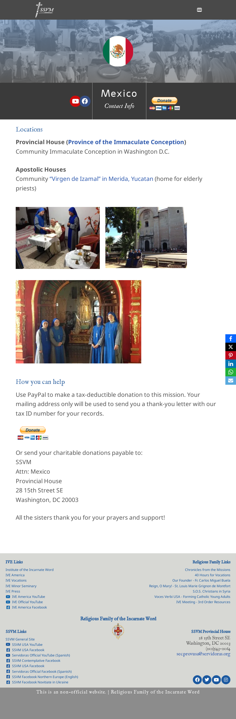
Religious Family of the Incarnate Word (118, 619)
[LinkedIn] (230, 364)
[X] (230, 347)
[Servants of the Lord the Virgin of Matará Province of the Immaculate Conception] (44, 10)
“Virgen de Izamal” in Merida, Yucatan (101, 179)
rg (203, 654)
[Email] (230, 380)
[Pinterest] (230, 355)
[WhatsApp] (230, 372)
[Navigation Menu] (199, 10)
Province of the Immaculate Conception (126, 142)
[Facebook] (230, 338)
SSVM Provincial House (210, 631)
